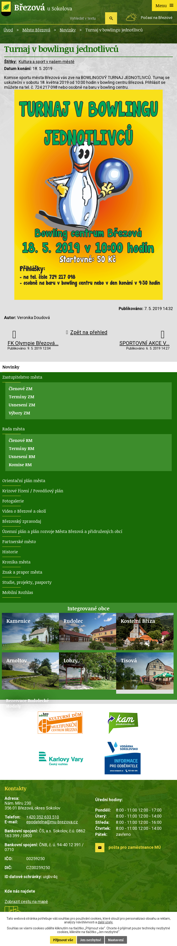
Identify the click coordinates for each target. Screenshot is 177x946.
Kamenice (18, 620)
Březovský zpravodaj (21, 521)
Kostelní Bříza (138, 620)
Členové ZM (20, 388)
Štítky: (10, 61)
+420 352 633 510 (42, 817)
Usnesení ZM (22, 405)
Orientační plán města (23, 480)
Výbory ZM (19, 413)
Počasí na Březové (156, 17)
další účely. (105, 922)
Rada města (13, 429)
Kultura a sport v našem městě (46, 61)
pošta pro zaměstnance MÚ (135, 847)
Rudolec (73, 620)
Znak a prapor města (22, 572)
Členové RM (20, 440)
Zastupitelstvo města (22, 377)
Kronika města (16, 562)
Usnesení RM (22, 456)
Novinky (68, 30)
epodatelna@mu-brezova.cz (52, 821)
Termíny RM (21, 448)
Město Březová (36, 30)
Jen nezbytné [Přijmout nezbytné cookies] (90, 940)
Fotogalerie (13, 501)
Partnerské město (19, 541)
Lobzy (71, 660)
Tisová (129, 660)
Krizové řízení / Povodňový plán (32, 490)
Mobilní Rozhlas (17, 592)
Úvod (8, 30)
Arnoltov (16, 660)
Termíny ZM (21, 396)
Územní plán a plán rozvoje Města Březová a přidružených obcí (62, 531)
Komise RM (20, 464)
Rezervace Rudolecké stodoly (27, 703)
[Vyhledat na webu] (85, 18)
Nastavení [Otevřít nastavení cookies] (116, 940)
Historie (10, 551)
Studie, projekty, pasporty (27, 582)
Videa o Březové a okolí (24, 511)
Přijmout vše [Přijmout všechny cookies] (63, 940)
